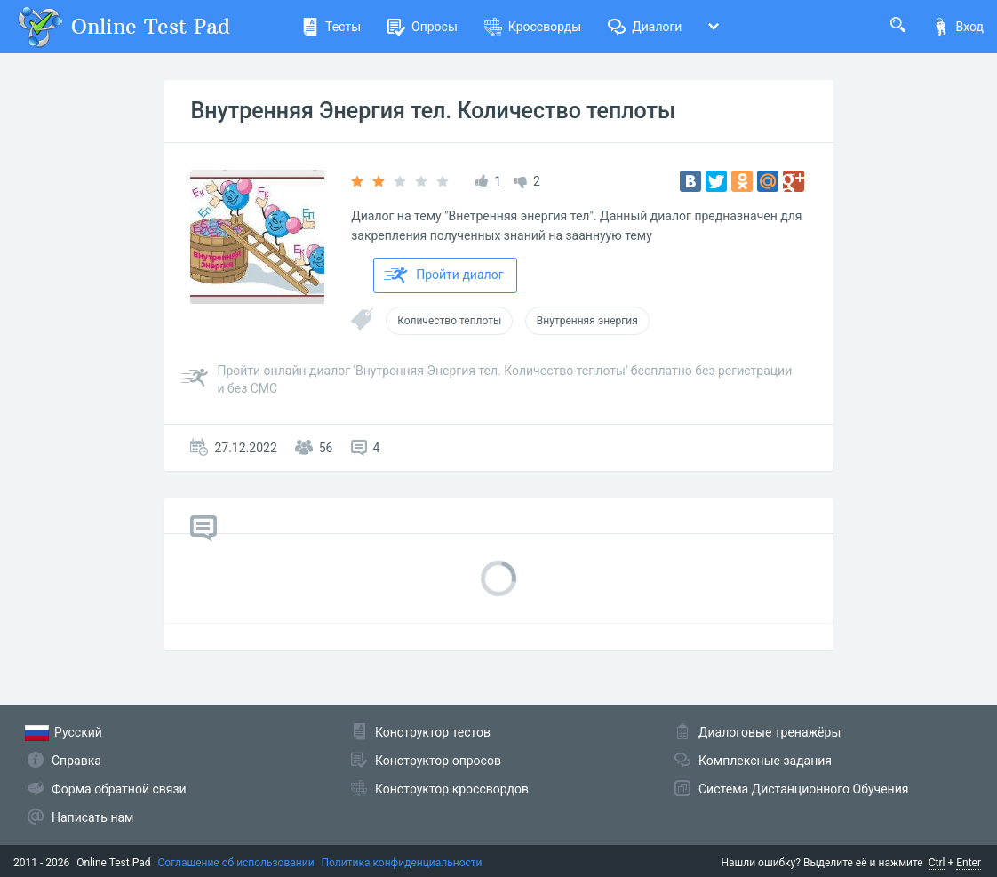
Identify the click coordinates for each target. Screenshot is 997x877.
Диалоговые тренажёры (769, 732)
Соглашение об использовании (236, 863)
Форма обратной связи (119, 789)
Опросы (422, 27)
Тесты (331, 27)
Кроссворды (532, 27)
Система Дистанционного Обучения (803, 789)
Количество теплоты (449, 321)
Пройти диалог (443, 275)
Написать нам (92, 817)
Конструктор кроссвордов (452, 789)
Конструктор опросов (438, 760)
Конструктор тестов (433, 732)
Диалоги (645, 27)
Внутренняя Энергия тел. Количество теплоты (432, 111)
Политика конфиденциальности (402, 863)
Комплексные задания (765, 760)
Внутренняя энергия (587, 321)
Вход (958, 27)
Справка (76, 760)
